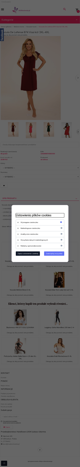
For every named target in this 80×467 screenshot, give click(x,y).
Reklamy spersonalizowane (31, 246)
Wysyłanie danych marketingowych (34, 240)
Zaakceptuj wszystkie (54, 253)
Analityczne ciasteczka (29, 234)
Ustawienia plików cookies (33, 215)
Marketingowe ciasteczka (30, 228)
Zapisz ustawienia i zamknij (28, 253)
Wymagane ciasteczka (29, 222)
